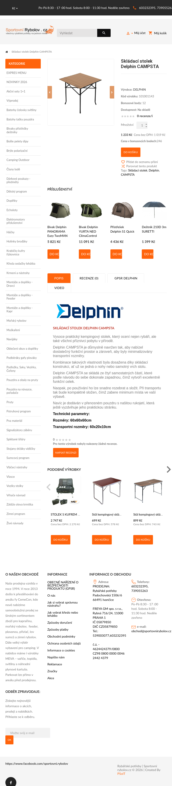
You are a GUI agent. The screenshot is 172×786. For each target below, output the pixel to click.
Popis (59, 274)
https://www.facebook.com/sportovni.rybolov (36, 759)
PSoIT (121, 769)
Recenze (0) (89, 274)
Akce (50, 673)
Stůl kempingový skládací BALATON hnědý (119, 510)
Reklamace (54, 659)
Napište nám (56, 652)
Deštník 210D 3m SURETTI (154, 225)
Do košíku (54, 251)
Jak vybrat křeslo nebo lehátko (62, 609)
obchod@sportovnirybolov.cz (147, 626)
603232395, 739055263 (139, 584)
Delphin (153, 167)
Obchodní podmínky (61, 631)
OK (9, 735)
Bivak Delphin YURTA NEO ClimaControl (88, 227)
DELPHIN (139, 89)
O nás (51, 590)
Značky (52, 666)
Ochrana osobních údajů (64, 638)
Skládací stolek (137, 167)
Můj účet (136, 33)
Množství (127, 124)
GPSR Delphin (125, 274)
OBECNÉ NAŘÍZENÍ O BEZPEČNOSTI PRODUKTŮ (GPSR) (63, 580)
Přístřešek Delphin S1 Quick (122, 225)
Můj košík (158, 33)
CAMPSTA (127, 171)
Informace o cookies (61, 645)
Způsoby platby (58, 624)
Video (59, 284)
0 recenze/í (145, 115)
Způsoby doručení (59, 617)
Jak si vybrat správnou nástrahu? (62, 599)
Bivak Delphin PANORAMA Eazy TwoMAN (57, 227)
